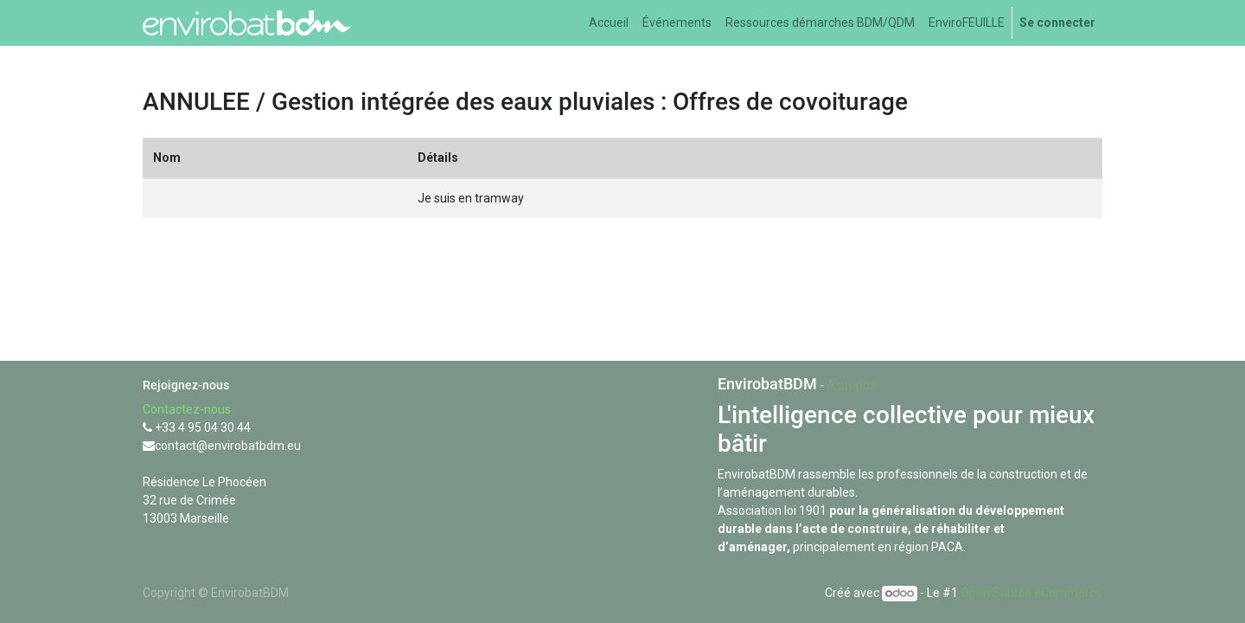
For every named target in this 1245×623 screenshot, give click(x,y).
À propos (851, 385)
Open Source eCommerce (1031, 593)
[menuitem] (608, 23)
